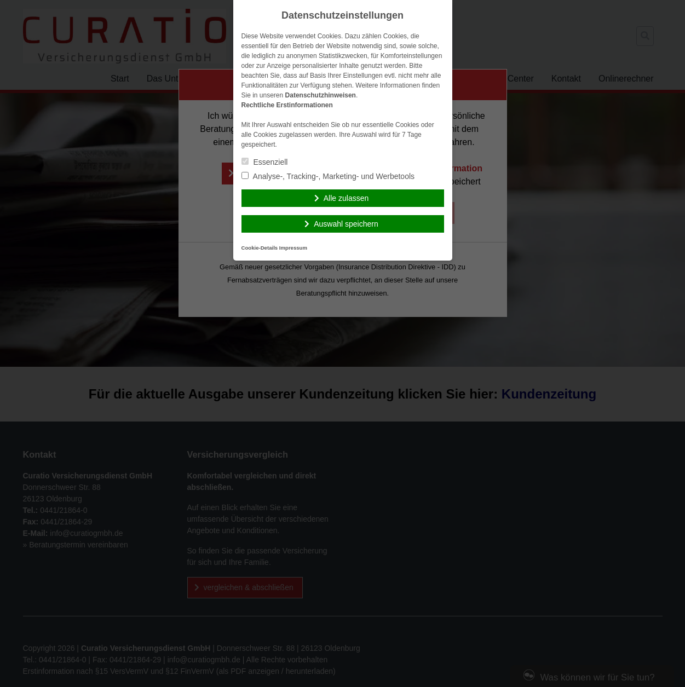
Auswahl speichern (346, 224)
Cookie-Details (259, 248)
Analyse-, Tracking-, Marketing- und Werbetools (328, 176)
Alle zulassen (346, 198)
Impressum (293, 248)
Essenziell (264, 162)
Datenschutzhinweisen (320, 95)
